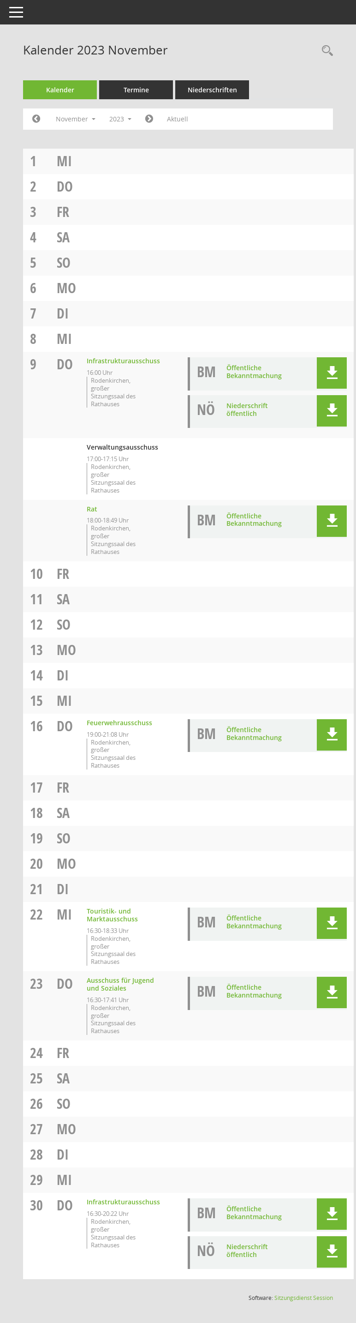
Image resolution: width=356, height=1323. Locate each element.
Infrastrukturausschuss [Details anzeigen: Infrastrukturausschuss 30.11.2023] (123, 1201)
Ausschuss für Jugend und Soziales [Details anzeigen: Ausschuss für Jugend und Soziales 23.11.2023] (120, 984)
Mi (64, 160)
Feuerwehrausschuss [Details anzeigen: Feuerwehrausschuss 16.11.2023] (119, 722)
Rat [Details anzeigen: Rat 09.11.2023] (92, 509)
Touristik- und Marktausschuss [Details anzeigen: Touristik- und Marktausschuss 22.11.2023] (112, 915)
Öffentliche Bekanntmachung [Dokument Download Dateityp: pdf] (254, 371)
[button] (332, 373)
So (64, 262)
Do (65, 186)
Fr (63, 211)
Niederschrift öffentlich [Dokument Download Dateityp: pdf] (247, 409)
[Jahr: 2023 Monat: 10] (36, 119)
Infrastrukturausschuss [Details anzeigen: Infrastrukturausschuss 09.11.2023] (123, 360)
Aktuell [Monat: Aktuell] (177, 118)
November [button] (75, 118)
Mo (66, 287)
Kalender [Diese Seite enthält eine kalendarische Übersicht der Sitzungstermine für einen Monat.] (60, 89)
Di (63, 313)
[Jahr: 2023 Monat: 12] (149, 119)
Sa (63, 237)
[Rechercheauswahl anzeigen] (325, 51)
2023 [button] (120, 118)
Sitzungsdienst (303, 1298)
